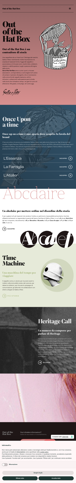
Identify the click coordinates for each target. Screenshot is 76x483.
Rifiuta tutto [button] (20, 478)
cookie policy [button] (44, 452)
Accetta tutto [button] (56, 478)
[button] (70, 8)
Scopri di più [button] (38, 473)
